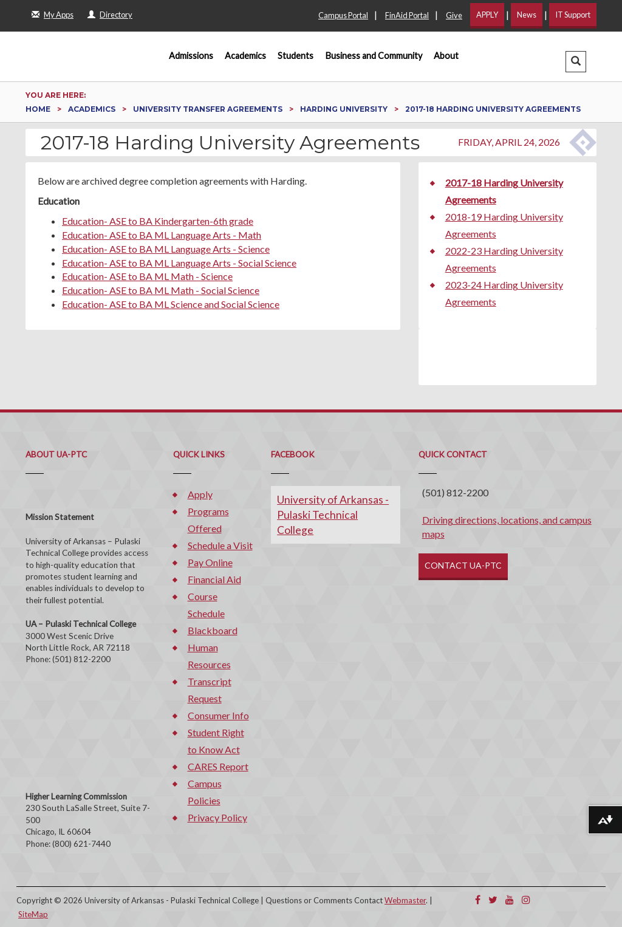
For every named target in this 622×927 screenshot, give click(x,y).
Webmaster (405, 900)
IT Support (572, 14)
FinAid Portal (407, 15)
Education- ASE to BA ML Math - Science (147, 276)
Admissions (191, 55)
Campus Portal (343, 15)
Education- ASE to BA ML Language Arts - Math (161, 235)
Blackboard (213, 630)
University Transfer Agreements (208, 109)
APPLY (487, 14)
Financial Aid (214, 579)
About (446, 55)
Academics (245, 55)
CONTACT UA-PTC (463, 565)
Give (454, 15)
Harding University (344, 109)
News (526, 14)
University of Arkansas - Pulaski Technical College (333, 514)
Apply (200, 494)
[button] (576, 61)
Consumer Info (218, 715)
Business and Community (374, 55)
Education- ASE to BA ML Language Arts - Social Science (179, 263)
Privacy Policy (217, 817)
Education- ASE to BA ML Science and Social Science (170, 304)
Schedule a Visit (220, 545)
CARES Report (218, 766)
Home (39, 109)
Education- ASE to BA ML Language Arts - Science (166, 249)
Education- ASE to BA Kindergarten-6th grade (157, 221)
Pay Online (210, 562)
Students (295, 55)
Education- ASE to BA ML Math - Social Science (160, 290)
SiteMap (33, 914)
